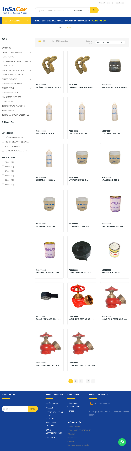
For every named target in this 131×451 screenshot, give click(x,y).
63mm (9, 184)
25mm (9, 166)
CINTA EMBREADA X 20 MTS (81, 273)
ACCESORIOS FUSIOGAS (12, 83)
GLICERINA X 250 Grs (78, 134)
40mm (9, 175)
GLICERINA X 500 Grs (111, 134)
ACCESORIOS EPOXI (10, 92)
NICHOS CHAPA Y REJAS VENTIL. (15, 61)
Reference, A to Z (110, 42)
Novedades (72, 437)
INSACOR (49, 408)
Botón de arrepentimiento (78, 445)
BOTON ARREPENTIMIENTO (54, 431)
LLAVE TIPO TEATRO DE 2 (47, 365)
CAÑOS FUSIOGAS (9, 79)
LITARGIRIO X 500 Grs (45, 226)
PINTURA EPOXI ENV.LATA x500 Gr (49, 273)
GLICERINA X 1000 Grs (45, 180)
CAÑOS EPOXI (8, 88)
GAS (4, 39)
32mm (9, 171)
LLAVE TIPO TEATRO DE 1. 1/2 (82, 319)
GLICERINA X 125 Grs (45, 134)
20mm (9, 162)
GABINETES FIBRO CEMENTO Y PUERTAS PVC (15, 54)
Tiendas (70, 411)
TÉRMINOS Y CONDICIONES (73, 405)
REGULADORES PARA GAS (13, 74)
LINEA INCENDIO (9, 101)
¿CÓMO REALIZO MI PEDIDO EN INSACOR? (54, 415)
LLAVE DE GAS (8, 65)
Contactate (50, 437)
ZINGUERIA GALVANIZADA (13, 70)
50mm (9, 180)
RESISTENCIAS (8, 110)
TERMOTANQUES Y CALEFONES (15, 115)
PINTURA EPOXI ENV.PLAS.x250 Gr (115, 226)
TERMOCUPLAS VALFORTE (13, 106)
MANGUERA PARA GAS (11, 97)
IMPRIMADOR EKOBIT (111, 273)
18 (88, 381)
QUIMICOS (6, 48)
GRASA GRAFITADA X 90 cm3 (114, 87)
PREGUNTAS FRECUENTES (51, 424)
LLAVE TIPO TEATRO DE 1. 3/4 (115, 319)
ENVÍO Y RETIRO (52, 403)
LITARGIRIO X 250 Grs (111, 180)
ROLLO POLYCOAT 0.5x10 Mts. (49, 319)
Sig (93, 381)
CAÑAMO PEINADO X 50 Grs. (81, 87)
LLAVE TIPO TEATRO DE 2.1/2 (82, 365)
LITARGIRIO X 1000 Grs (79, 226)
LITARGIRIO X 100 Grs (78, 180)
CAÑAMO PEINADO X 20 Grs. (48, 87)
